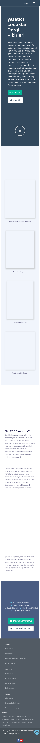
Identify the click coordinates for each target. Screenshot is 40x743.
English (26, 3)
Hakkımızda (9, 673)
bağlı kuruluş (9, 688)
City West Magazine (20, 322)
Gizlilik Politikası (10, 678)
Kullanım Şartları (10, 683)
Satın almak (9, 654)
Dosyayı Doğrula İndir (12, 703)
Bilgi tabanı (9, 698)
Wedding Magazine (20, 272)
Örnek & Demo (10, 663)
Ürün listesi (9, 649)
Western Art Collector (20, 373)
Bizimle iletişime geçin (12, 708)
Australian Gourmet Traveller (20, 221)
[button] (34, 3)
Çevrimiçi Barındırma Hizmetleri (15, 658)
